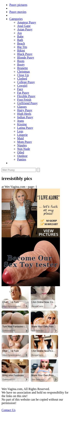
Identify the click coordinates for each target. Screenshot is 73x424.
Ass (19, 33)
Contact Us (9, 410)
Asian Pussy (25, 29)
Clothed (22, 78)
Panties (21, 159)
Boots (20, 61)
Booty (21, 64)
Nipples (22, 145)
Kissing (22, 124)
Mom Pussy (24, 141)
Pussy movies (17, 11)
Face (20, 89)
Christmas (23, 71)
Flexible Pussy (26, 96)
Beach (21, 43)
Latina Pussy (25, 127)
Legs (20, 131)
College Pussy (26, 82)
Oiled (20, 152)
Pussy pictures (18, 4)
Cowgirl (22, 85)
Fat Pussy (23, 92)
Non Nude (23, 149)
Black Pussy (25, 54)
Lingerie (22, 134)
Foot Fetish (24, 99)
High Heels (24, 113)
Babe (20, 36)
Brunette (22, 68)
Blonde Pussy (25, 57)
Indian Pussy (25, 117)
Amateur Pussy (26, 22)
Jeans (20, 120)
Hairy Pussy (24, 110)
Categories (16, 18)
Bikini (21, 50)
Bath (20, 40)
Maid (20, 138)
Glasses (22, 106)
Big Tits (22, 47)
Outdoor (22, 156)
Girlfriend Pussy (27, 103)
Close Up (23, 75)
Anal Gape (24, 26)
